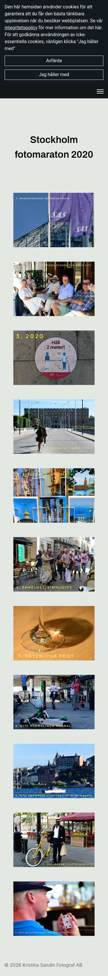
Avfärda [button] (54, 60)
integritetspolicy (21, 27)
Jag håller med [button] (54, 74)
